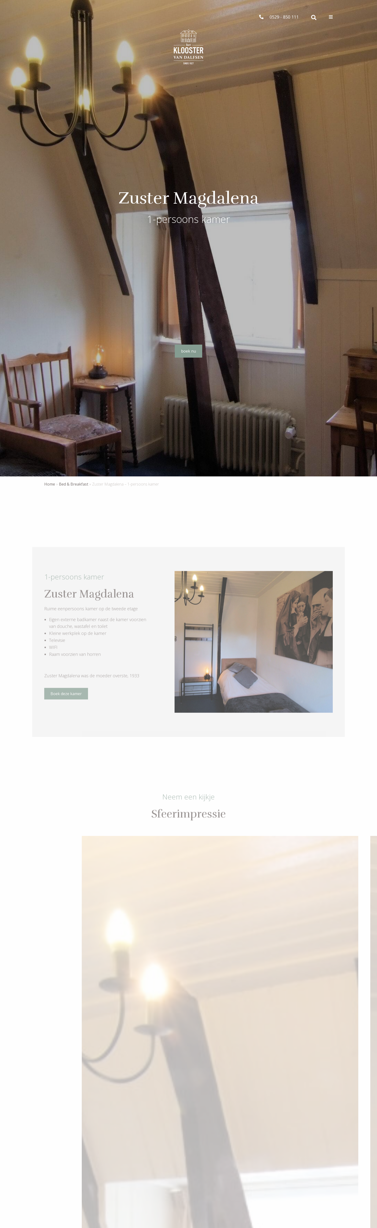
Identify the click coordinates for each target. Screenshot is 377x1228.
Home (49, 484)
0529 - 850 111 (279, 17)
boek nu (188, 351)
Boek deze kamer (66, 697)
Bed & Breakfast (73, 484)
